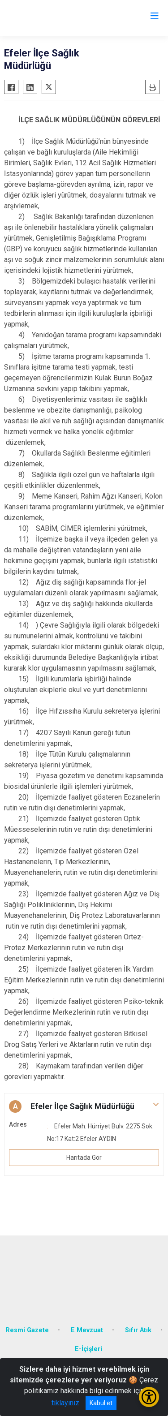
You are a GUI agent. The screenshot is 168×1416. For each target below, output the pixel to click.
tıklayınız (65, 1403)
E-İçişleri (88, 1349)
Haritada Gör (84, 1157)
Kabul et (101, 1403)
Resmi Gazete (27, 1330)
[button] (84, 1106)
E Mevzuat (87, 1330)
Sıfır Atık (138, 1330)
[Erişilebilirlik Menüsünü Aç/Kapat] (149, 1397)
